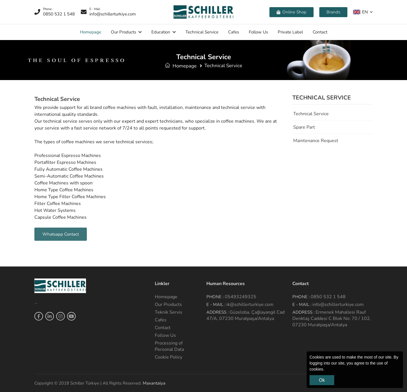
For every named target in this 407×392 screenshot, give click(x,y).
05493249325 (240, 297)
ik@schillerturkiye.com (249, 304)
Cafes (233, 32)
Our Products (123, 32)
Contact (320, 32)
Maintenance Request (315, 141)
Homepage (90, 32)
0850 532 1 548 (328, 297)
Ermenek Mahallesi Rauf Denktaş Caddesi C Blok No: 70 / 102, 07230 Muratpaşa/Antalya (331, 318)
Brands (333, 12)
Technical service (201, 32)
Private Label (290, 32)
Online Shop (291, 12)
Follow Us (258, 32)
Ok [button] (322, 380)
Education (160, 32)
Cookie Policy (168, 357)
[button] (326, 370)
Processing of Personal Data (169, 346)
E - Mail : (215, 304)
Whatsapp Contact (60, 234)
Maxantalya (154, 383)
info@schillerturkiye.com (338, 304)
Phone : (215, 297)
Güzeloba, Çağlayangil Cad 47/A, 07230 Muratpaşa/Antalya (245, 315)
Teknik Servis (168, 312)
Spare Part (304, 127)
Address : (217, 312)
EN (360, 12)
